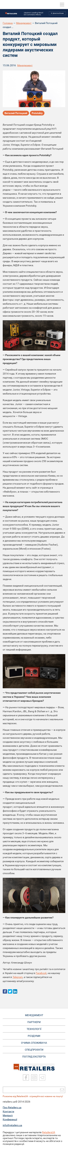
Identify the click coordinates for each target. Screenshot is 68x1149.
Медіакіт (8, 1115)
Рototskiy (37, 113)
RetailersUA (48, 1132)
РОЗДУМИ (34, 1035)
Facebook (41, 973)
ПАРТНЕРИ (34, 1022)
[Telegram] (42, 1077)
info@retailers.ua (12, 1125)
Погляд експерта (34, 1056)
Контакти (8, 1111)
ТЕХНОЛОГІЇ (34, 1029)
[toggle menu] (62, 4)
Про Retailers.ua (12, 1107)
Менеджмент (24, 23)
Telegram (18, 977)
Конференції (10, 1119)
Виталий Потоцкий (16, 113)
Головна (8, 23)
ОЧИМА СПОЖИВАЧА (34, 1042)
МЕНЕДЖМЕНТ (34, 1015)
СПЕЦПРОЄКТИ (34, 1049)
